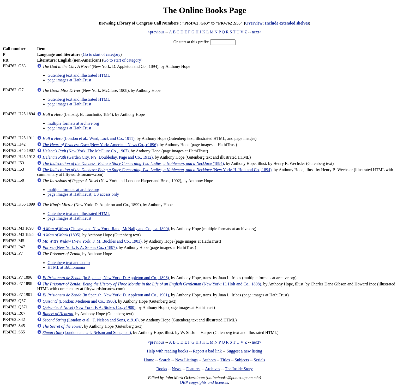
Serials (259, 360)
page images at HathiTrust (69, 80)
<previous (156, 32)
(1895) (61, 235)
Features (193, 369)
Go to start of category (101, 54)
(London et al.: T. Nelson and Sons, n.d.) (87, 332)
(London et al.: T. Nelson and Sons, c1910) (91, 320)
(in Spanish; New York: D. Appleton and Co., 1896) (106, 278)
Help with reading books (167, 351)
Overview (253, 23)
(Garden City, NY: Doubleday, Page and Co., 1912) (98, 157)
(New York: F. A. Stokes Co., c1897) (80, 247)
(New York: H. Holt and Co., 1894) (157, 169)
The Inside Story (239, 369)
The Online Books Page (204, 10)
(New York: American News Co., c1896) (100, 144)
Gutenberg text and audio (68, 262)
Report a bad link (207, 351)
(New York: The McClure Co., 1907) (86, 151)
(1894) (133, 163)
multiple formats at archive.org (73, 123)
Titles (225, 360)
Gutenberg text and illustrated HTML (78, 75)
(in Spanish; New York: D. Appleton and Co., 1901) (106, 295)
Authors (209, 360)
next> (257, 32)
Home (149, 360)
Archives (212, 369)
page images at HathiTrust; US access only (83, 194)
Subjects (242, 360)
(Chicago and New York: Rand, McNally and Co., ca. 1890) (106, 228)
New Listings (186, 360)
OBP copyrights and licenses (204, 382)
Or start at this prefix (190, 42)
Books (161, 369)
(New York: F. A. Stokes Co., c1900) (89, 307)
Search (165, 360)
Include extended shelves (287, 23)
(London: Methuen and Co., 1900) (79, 301)
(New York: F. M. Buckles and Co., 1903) (92, 241)
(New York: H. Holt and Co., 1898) (152, 284)
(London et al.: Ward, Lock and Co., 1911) (89, 138)
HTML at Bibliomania (66, 267)
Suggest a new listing (244, 351)
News (176, 369)
